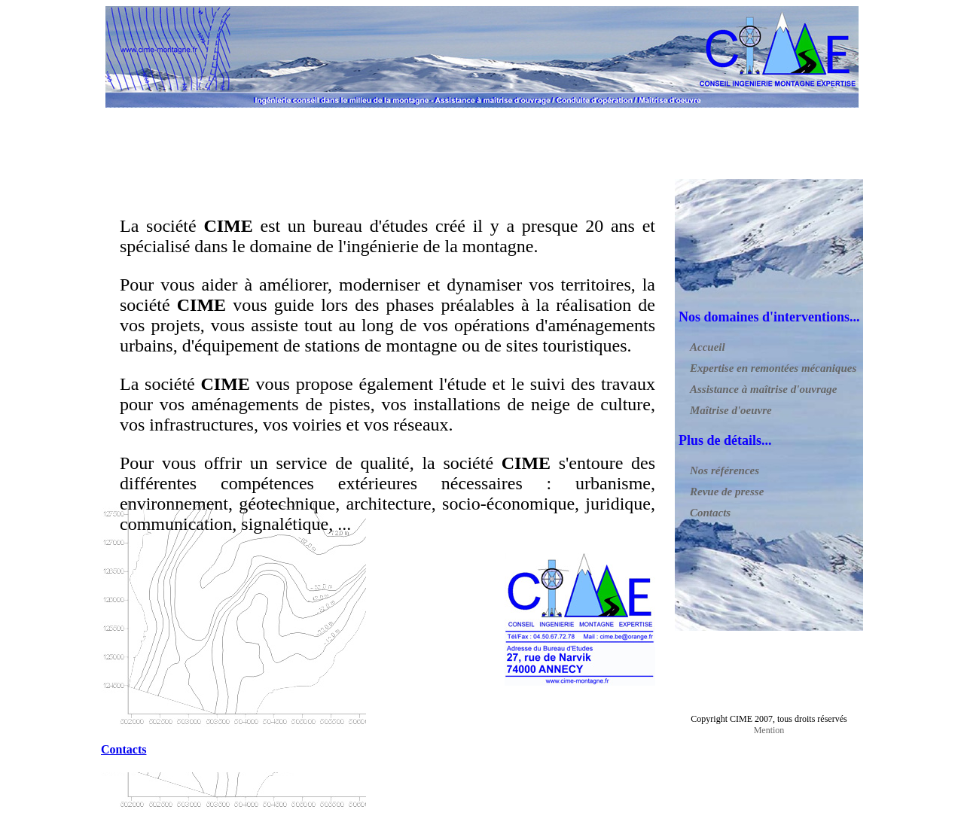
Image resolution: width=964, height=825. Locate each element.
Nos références (724, 470)
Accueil (707, 347)
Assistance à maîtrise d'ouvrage (763, 389)
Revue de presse (727, 492)
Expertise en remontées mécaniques (773, 368)
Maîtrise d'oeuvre (731, 410)
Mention (769, 730)
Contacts (710, 513)
